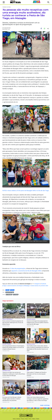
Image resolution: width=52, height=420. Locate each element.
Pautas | (23, 418)
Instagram (37, 283)
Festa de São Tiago (9, 292)
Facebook (43, 283)
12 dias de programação (17, 268)
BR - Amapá (15, 294)
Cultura (7, 290)
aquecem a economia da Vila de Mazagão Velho (26, 271)
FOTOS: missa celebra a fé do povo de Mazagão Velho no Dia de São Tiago (25, 190)
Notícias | (19, 418)
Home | (15, 418)
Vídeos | (34, 418)
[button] (3, 2)
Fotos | (30, 418)
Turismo (12, 290)
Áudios (37, 418)
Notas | (27, 418)
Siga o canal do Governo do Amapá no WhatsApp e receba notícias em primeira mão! (25, 285)
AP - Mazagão (9, 294)
